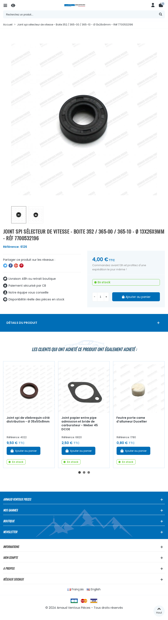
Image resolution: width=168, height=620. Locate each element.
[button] (79, 472)
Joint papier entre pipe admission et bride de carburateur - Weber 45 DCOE (79, 423)
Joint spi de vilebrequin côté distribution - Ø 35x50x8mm (28, 420)
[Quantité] (100, 296)
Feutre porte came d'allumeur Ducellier (131, 420)
